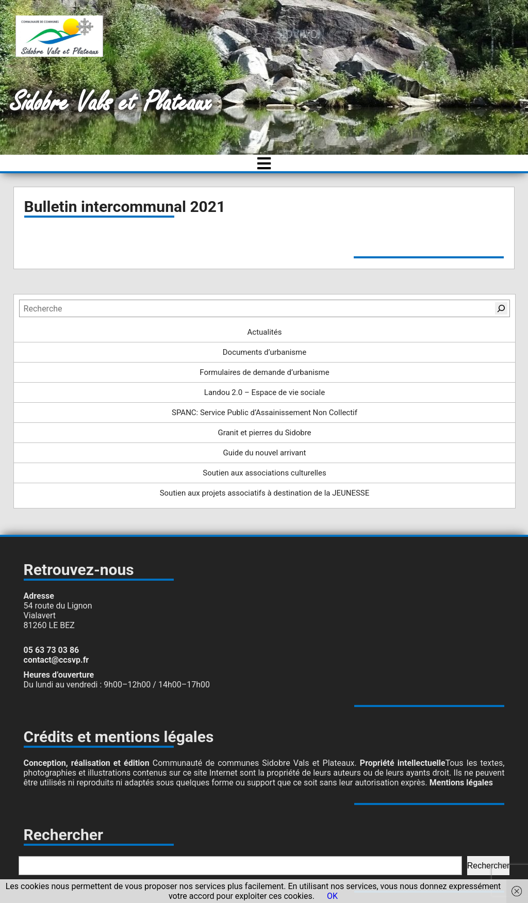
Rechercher (488, 865)
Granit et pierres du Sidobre (264, 432)
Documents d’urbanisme (264, 352)
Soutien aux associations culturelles (264, 473)
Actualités (265, 332)
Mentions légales (461, 782)
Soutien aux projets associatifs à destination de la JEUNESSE (265, 493)
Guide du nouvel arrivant (264, 452)
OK (332, 896)
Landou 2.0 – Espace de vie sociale (264, 392)
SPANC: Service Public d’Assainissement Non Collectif (264, 412)
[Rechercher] (501, 308)
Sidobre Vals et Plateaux (111, 103)
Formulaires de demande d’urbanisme (264, 372)
